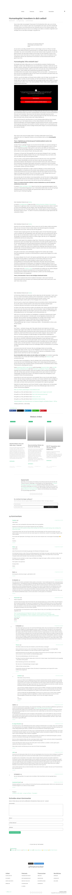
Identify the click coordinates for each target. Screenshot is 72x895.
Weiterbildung (13, 408)
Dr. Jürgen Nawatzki (16, 723)
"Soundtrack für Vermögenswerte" (30, 489)
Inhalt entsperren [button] (36, 98)
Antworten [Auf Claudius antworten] (13, 542)
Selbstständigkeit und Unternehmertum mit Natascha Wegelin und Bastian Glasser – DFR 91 (35, 401)
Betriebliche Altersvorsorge (38, 399)
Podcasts (32, 11)
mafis (13, 752)
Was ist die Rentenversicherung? (40, 394)
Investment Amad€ (16, 782)
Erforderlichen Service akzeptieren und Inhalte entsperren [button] (36, 101)
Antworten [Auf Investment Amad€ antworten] (13, 787)
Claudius (14, 520)
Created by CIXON (62, 891)
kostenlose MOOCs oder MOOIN (24, 367)
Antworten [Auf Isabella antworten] (13, 719)
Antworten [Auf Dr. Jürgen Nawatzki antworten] (13, 748)
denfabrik (19, 675)
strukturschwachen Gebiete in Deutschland (46, 204)
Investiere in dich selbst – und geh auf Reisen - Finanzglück (24, 793)
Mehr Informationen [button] (36, 95)
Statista (30, 202)
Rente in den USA (36, 396)
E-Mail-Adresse (13, 822)
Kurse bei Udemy (45, 367)
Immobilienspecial (23, 204)
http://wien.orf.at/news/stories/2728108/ (43, 708)
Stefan (13, 546)
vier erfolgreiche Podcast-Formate (28, 487)
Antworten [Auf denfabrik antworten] (18, 700)
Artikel (22, 11)
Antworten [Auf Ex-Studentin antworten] (13, 593)
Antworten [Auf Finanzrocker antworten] (15, 621)
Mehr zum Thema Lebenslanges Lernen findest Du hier (27, 389)
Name (10, 818)
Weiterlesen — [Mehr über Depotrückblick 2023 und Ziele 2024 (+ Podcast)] (12, 461)
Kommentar (12, 803)
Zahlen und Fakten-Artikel (25, 186)
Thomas (17, 644)
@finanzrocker (36, 866)
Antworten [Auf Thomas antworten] (17, 671)
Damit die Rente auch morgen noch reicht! (42, 392)
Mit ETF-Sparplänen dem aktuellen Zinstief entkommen (53, 447)
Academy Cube (28, 268)
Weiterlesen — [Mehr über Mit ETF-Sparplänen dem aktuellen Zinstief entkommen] (49, 460)
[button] (12, 411)
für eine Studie (24, 146)
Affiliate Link (9, 891)
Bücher (41, 11)
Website (11, 827)
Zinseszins (49, 356)
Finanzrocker (17, 597)
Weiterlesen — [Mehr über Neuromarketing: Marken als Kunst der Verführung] (31, 463)
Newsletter (51, 11)
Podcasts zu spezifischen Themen (41, 368)
